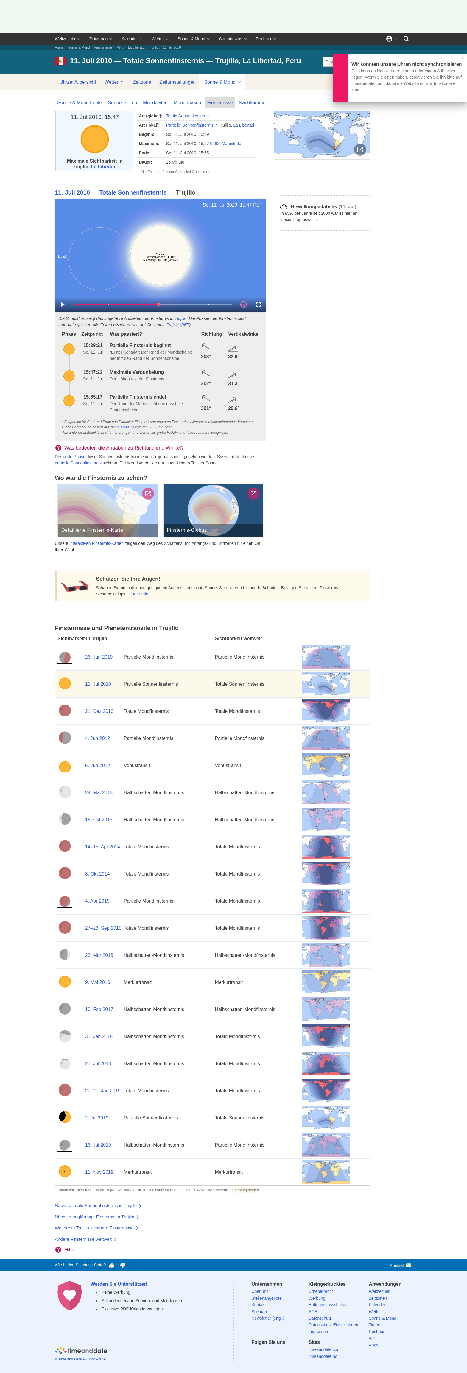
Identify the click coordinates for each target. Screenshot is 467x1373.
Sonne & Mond (191, 38)
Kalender (129, 38)
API (372, 1338)
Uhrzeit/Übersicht (78, 82)
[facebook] (256, 1352)
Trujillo (153, 47)
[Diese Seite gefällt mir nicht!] (122, 1265)
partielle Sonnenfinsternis (78, 463)
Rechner (264, 38)
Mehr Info (139, 594)
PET (257, 205)
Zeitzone (142, 82)
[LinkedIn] (276, 1352)
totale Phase (73, 456)
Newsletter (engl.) (268, 1318)
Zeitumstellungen (177, 82)
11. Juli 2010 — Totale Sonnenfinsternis (110, 192)
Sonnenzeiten (122, 102)
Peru (119, 47)
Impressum (319, 1331)
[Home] (81, 1351)
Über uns (260, 1291)
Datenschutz (320, 1318)
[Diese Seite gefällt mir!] (111, 1265)
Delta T (126, 427)
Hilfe (69, 1250)
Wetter (158, 38)
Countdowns (230, 38)
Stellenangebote (267, 1298)
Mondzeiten (155, 102)
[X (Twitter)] (266, 1352)
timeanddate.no (323, 1356)
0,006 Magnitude (225, 143)
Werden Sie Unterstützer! (119, 1284)
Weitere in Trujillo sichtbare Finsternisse (94, 1227)
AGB (313, 1311)
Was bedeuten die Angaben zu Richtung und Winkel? (124, 448)
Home (59, 47)
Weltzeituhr (65, 38)
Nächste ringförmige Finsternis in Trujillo (94, 1216)
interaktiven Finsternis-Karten (96, 543)
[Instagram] (286, 1352)
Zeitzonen (98, 38)
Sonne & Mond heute (79, 102)
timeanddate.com (324, 1349)
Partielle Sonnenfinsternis (190, 125)
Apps (373, 1345)
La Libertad (136, 47)
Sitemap (259, 1311)
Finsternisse (103, 47)
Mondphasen (187, 102)
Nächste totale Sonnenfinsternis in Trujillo (96, 1205)
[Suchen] (406, 39)
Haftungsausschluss (327, 1304)
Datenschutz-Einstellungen (333, 1324)
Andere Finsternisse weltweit (83, 1239)
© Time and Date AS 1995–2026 (80, 1359)
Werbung (317, 1298)
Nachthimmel (253, 102)
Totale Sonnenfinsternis (188, 115)
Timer (374, 1324)
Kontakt (401, 1265)
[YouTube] (296, 1352)
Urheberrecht (321, 1291)
